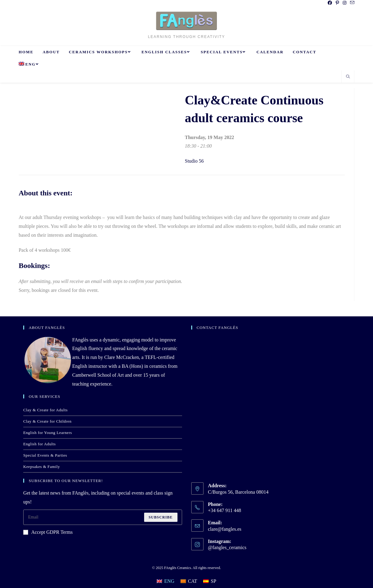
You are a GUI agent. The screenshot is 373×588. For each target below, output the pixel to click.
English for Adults (39, 444)
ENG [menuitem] (169, 581)
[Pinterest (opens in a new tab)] (337, 3)
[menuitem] (29, 64)
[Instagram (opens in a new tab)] (344, 3)
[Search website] (348, 77)
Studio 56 (194, 161)
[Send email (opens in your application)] (351, 3)
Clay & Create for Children (47, 421)
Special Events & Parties (45, 455)
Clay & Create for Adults (45, 410)
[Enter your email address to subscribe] (102, 517)
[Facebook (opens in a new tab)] (330, 3)
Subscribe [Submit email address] (161, 517)
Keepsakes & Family (41, 466)
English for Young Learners (47, 432)
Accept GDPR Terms (48, 532)
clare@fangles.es (224, 529)
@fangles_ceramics (227, 547)
